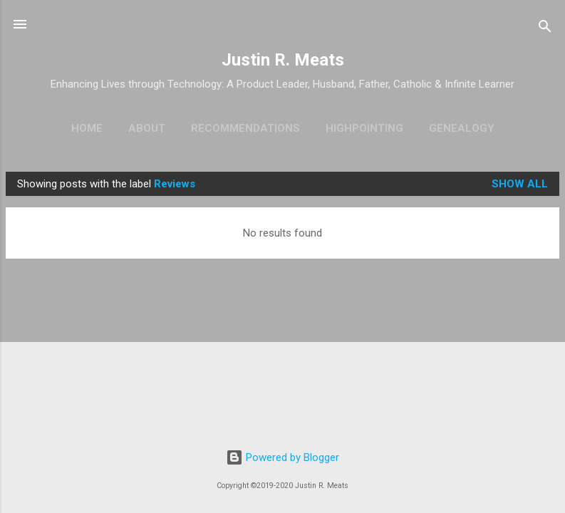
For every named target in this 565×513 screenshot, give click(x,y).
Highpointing (364, 128)
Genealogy (461, 128)
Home (87, 128)
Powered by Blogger (282, 457)
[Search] (545, 29)
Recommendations (245, 128)
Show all (520, 183)
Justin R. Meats (283, 60)
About (146, 128)
